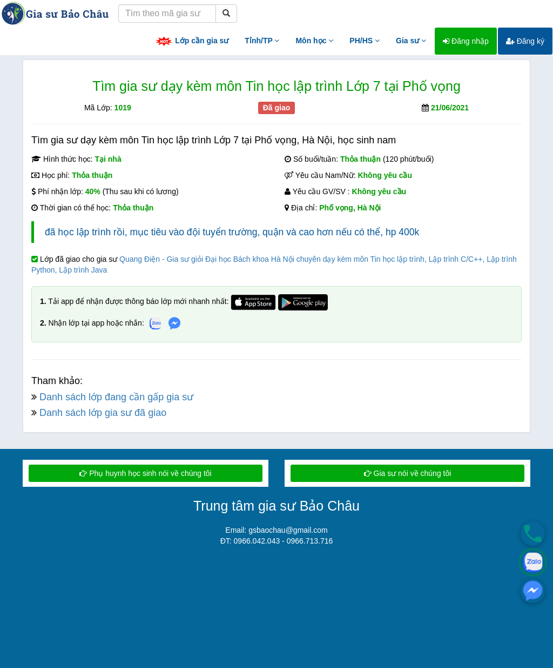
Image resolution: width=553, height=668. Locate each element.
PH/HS (364, 40)
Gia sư (411, 40)
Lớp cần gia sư (191, 41)
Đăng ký (525, 41)
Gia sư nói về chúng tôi (407, 473)
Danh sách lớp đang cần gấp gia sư (116, 397)
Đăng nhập (466, 41)
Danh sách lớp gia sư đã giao (102, 412)
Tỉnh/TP (262, 40)
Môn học (314, 40)
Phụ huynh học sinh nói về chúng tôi (145, 473)
